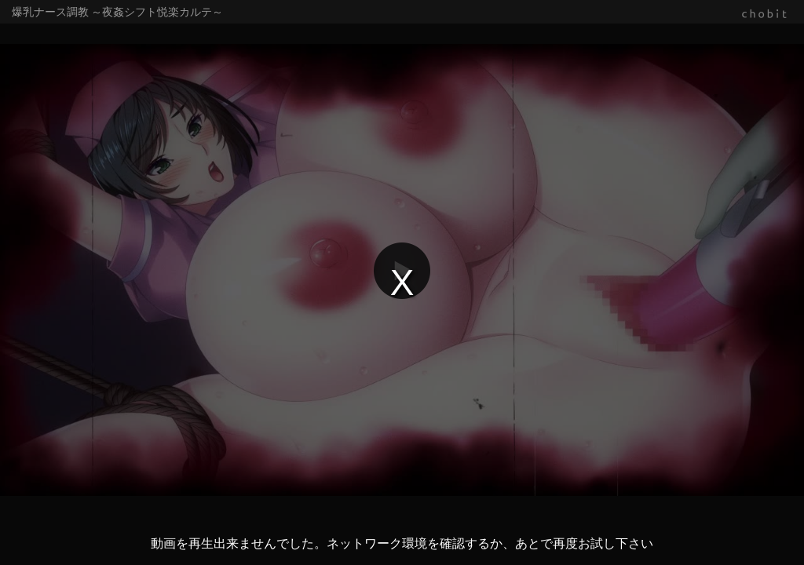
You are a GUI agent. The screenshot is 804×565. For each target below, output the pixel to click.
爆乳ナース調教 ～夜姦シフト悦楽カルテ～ (117, 11)
